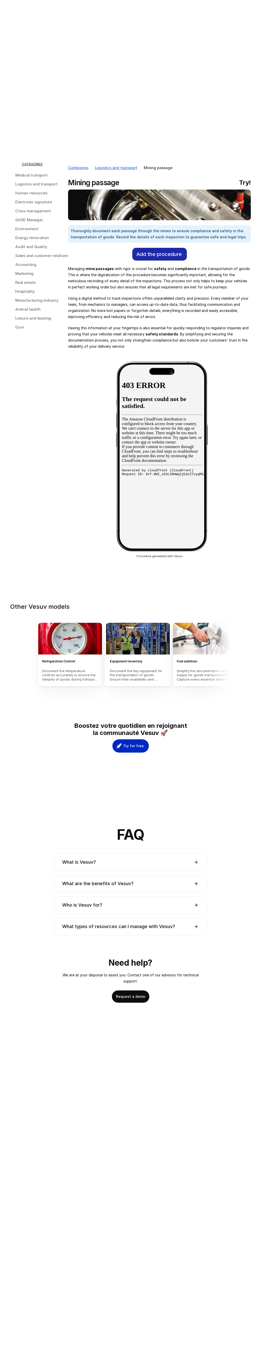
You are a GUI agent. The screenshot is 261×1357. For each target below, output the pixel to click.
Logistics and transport (36, 184)
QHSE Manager (29, 219)
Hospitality (25, 291)
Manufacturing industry (37, 300)
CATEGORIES (32, 164)
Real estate (25, 282)
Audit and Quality (31, 246)
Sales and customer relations (41, 255)
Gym (19, 327)
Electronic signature (33, 202)
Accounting (25, 264)
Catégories (78, 167)
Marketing (24, 273)
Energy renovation (32, 237)
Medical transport (31, 175)
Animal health (27, 309)
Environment (26, 228)
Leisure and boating (33, 318)
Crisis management (33, 210)
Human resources (31, 193)
